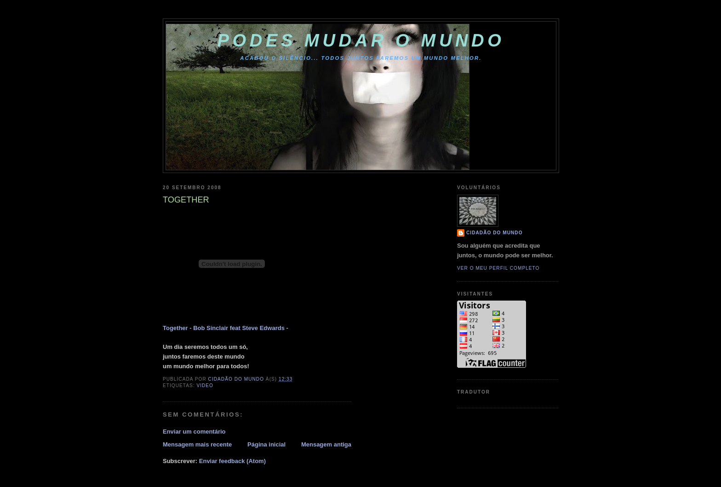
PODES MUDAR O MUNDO (361, 40)
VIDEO (204, 385)
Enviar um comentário (194, 431)
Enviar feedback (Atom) (232, 461)
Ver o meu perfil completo (498, 268)
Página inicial (266, 444)
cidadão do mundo (494, 232)
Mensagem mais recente (197, 444)
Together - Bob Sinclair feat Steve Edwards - (225, 328)
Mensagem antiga (326, 444)
